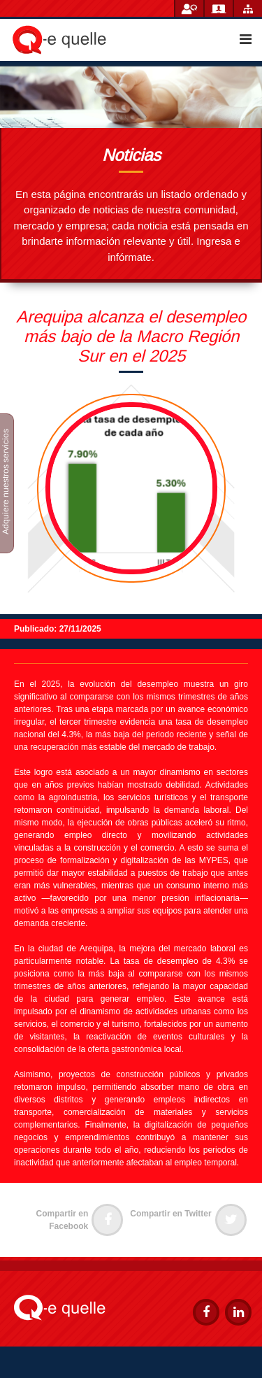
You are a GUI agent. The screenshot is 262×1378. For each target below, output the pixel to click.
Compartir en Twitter (188, 1213)
